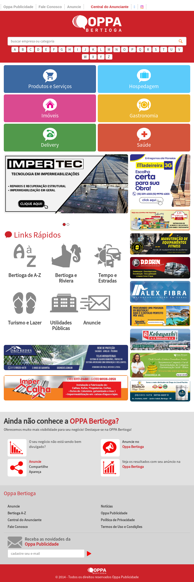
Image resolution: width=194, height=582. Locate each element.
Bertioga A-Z (17, 513)
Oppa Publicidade (18, 7)
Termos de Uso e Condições (121, 526)
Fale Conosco (50, 7)
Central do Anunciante (110, 7)
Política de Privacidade (118, 520)
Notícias (107, 506)
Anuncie (74, 7)
